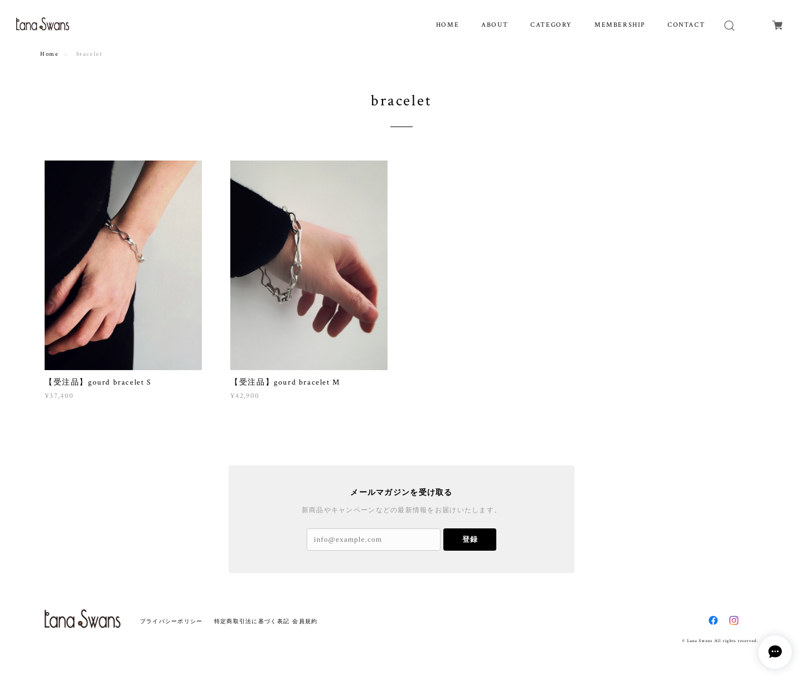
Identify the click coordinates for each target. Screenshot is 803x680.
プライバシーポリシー (171, 621)
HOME (447, 25)
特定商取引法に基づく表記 (251, 621)
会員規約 (304, 621)
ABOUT (494, 25)
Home (49, 54)
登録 (470, 539)
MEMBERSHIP (619, 25)
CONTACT (686, 25)
